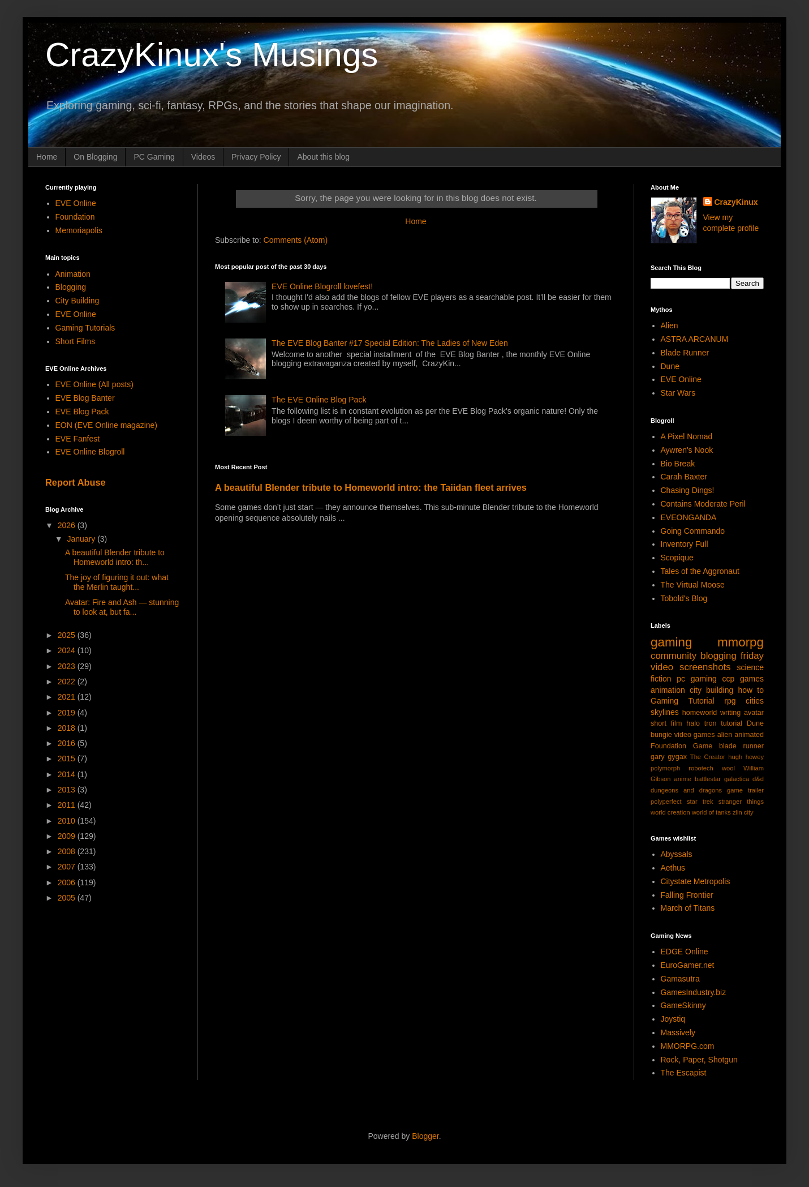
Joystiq (673, 1018)
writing (730, 713)
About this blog (323, 156)
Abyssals (676, 854)
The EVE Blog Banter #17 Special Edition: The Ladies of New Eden (390, 343)
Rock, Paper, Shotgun (699, 1059)
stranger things (741, 801)
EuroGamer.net (688, 965)
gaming (671, 642)
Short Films (75, 341)
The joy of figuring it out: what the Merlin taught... (117, 582)
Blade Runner (685, 352)
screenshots (704, 667)
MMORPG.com (688, 1046)
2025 (68, 635)
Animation (73, 273)
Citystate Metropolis (695, 881)
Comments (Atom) (296, 240)
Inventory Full (684, 543)
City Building (77, 300)
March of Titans (688, 907)
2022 (68, 681)
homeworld (699, 713)
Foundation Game (681, 746)
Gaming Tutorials (85, 327)
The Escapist (684, 1072)
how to (751, 690)
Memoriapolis (78, 230)
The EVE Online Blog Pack (319, 399)
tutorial (731, 723)
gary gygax (669, 757)
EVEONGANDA (689, 517)
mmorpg (740, 642)
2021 (68, 696)
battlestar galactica (722, 778)
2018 (68, 727)
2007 (68, 866)
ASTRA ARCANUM (695, 339)
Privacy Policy (256, 156)
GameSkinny (683, 1005)
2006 (68, 882)
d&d (758, 778)
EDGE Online (684, 951)
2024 (68, 650)
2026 (68, 525)
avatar (754, 713)
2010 (68, 820)
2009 (68, 836)
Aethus (673, 867)
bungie (661, 735)
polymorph (665, 768)
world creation (670, 812)
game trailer (745, 790)
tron (710, 723)
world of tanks (711, 812)
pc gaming (696, 678)
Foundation (75, 216)
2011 (68, 804)
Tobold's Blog (684, 598)
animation (668, 690)
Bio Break (678, 463)
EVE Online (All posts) (94, 384)
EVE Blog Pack (82, 411)
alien (725, 735)
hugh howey (746, 756)
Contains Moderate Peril (703, 503)
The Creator (707, 756)
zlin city (743, 812)
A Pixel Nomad (687, 436)
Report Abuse (75, 482)
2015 (68, 758)
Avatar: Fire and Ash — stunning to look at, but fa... (122, 607)
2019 (68, 712)
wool (728, 768)
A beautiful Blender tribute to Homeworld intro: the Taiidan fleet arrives (371, 487)
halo (693, 723)
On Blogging (95, 156)
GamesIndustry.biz (693, 992)
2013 (68, 789)
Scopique (677, 557)
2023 (68, 666)
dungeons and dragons (686, 790)
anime (682, 778)
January (82, 538)
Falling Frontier (687, 894)
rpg (729, 700)
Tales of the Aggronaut (700, 571)
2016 (68, 743)
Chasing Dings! (688, 490)
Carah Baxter (684, 476)
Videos (203, 156)
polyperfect (666, 801)
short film (666, 723)
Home (46, 156)
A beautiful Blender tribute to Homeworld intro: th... (115, 557)
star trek (700, 801)
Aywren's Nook (687, 450)
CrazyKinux (736, 202)
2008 (68, 851)
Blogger (425, 1136)
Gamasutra (680, 978)
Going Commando (693, 530)
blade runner (741, 746)
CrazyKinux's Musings (211, 55)
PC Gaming (154, 156)
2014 (68, 774)
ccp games (743, 678)
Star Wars (678, 392)
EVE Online (75, 203)
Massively (678, 1032)
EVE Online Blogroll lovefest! (322, 286)
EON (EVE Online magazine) (106, 425)
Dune (670, 366)
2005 (68, 897)
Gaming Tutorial (683, 700)
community (673, 655)
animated (749, 735)
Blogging (71, 287)
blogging (718, 655)
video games (694, 735)
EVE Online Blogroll (90, 451)
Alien (669, 325)
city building (711, 690)
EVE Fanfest (77, 438)
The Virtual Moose (693, 584)
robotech (700, 768)
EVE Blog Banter (85, 397)
